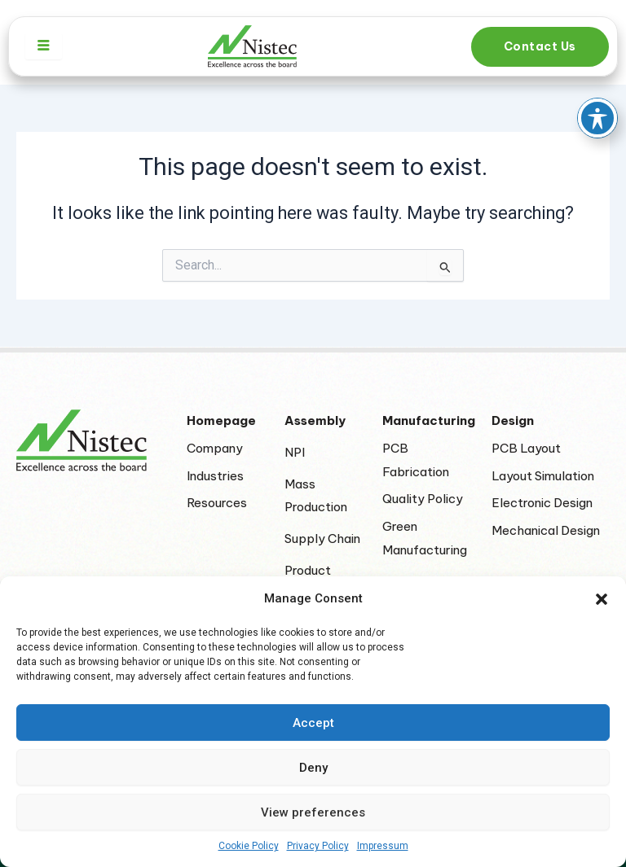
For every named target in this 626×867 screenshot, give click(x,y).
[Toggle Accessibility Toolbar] (597, 88)
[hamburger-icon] (43, 46)
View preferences (313, 812)
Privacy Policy (318, 846)
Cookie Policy (248, 846)
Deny (313, 767)
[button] (601, 599)
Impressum (382, 846)
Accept (313, 723)
